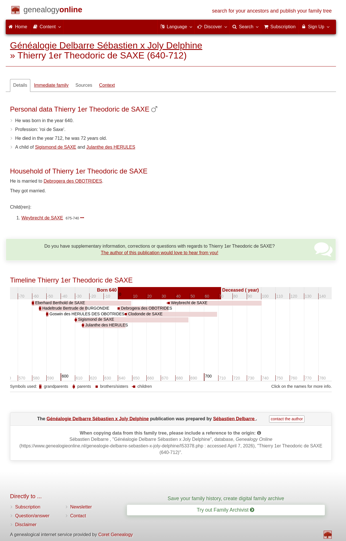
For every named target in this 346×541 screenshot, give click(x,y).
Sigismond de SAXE (55, 147)
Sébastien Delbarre (234, 418)
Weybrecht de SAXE (42, 217)
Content (46, 26)
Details (20, 85)
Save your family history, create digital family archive (226, 498)
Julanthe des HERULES (110, 147)
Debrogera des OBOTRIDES (72, 181)
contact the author (287, 419)
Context (107, 85)
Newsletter (81, 506)
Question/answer (32, 515)
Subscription (27, 506)
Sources (83, 85)
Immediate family (51, 85)
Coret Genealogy (115, 534)
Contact (78, 515)
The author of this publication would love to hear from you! (159, 252)
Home (18, 26)
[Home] (52, 10)
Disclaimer (26, 524)
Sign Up (315, 26)
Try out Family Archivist (225, 510)
